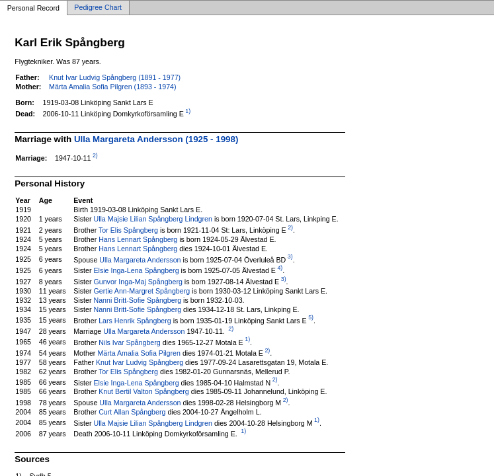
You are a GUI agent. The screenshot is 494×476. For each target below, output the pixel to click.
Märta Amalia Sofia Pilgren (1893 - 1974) (113, 87)
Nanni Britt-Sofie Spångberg (137, 300)
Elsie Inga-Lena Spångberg (136, 270)
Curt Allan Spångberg (132, 412)
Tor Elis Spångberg (128, 230)
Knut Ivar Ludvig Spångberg (139, 362)
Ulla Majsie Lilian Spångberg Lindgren (152, 219)
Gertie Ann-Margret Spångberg (141, 291)
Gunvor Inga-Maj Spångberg (137, 282)
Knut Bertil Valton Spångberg (144, 391)
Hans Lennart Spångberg (138, 239)
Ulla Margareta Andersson (140, 259)
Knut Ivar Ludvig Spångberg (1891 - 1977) (115, 77)
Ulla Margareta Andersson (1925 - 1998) (156, 139)
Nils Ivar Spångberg (130, 342)
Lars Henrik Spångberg (135, 320)
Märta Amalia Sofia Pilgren (139, 353)
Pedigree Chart (98, 8)
